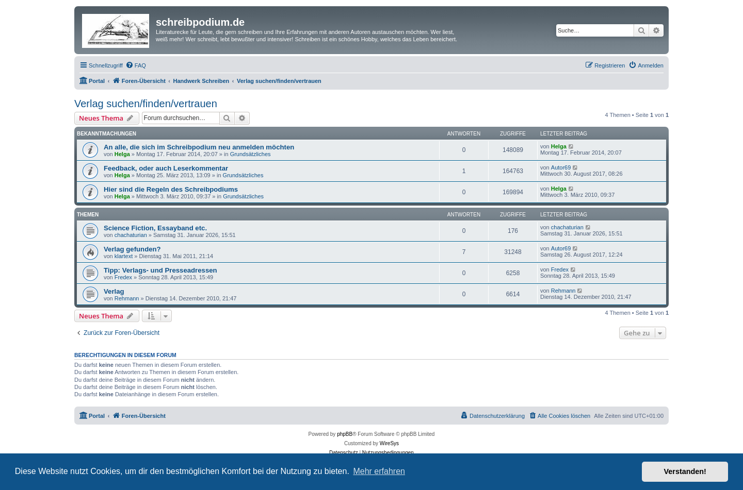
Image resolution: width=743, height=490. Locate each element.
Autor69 (561, 167)
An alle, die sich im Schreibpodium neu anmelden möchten (199, 147)
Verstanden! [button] (685, 471)
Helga (122, 154)
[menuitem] (135, 65)
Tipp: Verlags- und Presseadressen (160, 270)
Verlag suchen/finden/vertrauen (145, 103)
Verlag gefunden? (132, 249)
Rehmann (127, 298)
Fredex (123, 277)
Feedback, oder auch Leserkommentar (166, 168)
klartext (124, 256)
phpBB (344, 434)
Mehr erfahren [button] (379, 471)
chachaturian (131, 235)
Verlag (114, 291)
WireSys (389, 443)
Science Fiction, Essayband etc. (155, 228)
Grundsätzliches (250, 154)
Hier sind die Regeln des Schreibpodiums (171, 189)
